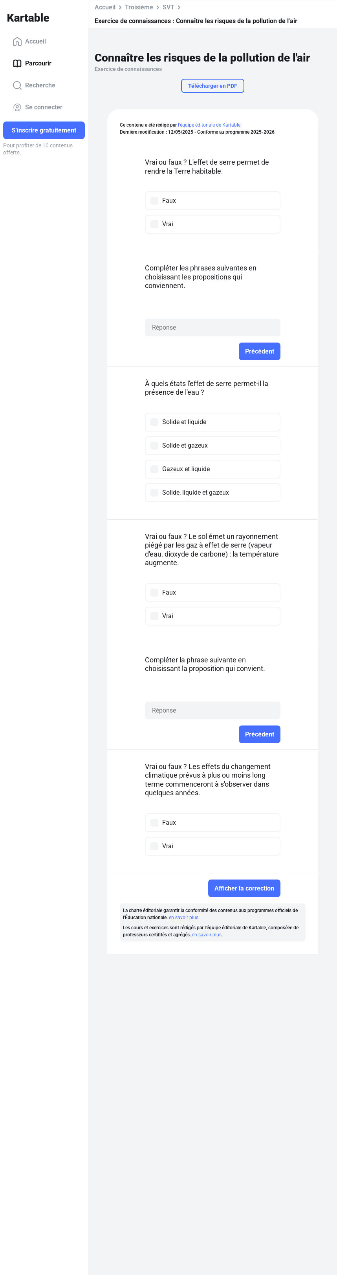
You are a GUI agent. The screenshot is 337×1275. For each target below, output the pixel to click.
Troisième (139, 7)
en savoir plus (183, 917)
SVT (168, 7)
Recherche (34, 85)
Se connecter (37, 107)
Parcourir (32, 63)
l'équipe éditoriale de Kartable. (210, 125)
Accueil (29, 41)
